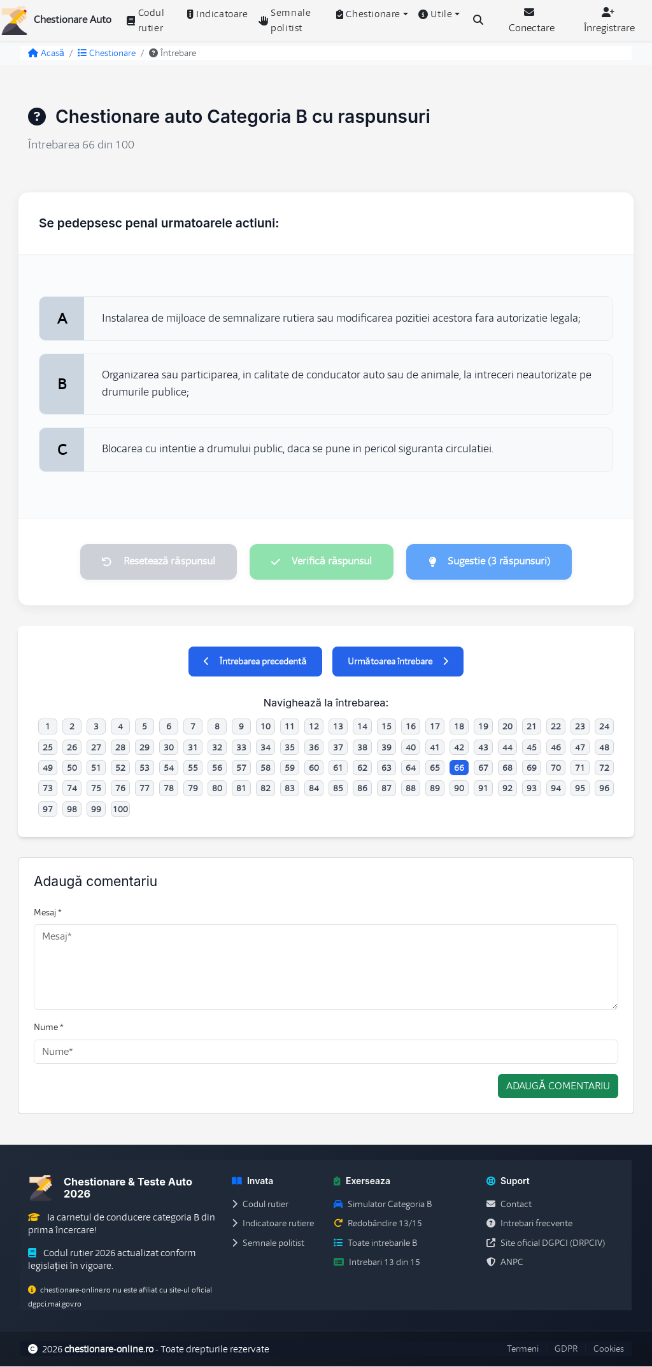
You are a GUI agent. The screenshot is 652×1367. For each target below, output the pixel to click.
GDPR (566, 1350)
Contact (509, 1204)
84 (314, 789)
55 (193, 768)
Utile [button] (435, 14)
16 (411, 727)
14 (362, 727)
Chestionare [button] (368, 14)
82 (265, 789)
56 (217, 768)
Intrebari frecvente (529, 1223)
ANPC (504, 1262)
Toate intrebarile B (375, 1243)
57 (241, 768)
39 (386, 748)
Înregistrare (609, 20)
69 (532, 768)
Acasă (46, 53)
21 (532, 727)
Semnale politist (285, 20)
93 (532, 789)
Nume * (49, 1027)
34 (265, 748)
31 (193, 748)
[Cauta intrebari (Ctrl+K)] (478, 20)
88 (411, 789)
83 (290, 789)
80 (217, 789)
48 (604, 748)
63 (386, 768)
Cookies (608, 1350)
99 (96, 809)
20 (507, 727)
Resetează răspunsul (156, 561)
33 (241, 748)
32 (217, 748)
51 (96, 768)
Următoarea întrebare (398, 662)
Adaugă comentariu (558, 1086)
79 (193, 789)
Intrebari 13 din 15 (377, 1262)
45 (532, 748)
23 (580, 727)
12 (314, 727)
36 (314, 748)
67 (483, 768)
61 (338, 768)
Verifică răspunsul (321, 561)
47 (580, 748)
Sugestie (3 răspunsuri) (491, 561)
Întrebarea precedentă (255, 662)
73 (48, 789)
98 (72, 809)
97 (48, 809)
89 (435, 789)
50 (72, 768)
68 (507, 768)
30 (169, 748)
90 (459, 789)
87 (386, 789)
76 (120, 789)
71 (580, 768)
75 (96, 789)
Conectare (532, 20)
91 (483, 789)
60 (314, 768)
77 (144, 789)
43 (483, 748)
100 (120, 809)
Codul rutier (146, 20)
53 (144, 768)
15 (386, 727)
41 (435, 748)
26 (72, 748)
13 (338, 727)
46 (556, 748)
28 (120, 748)
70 (556, 768)
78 (169, 789)
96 (604, 789)
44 (507, 748)
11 (290, 727)
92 (507, 789)
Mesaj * (48, 913)
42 (459, 748)
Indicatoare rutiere (273, 1223)
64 (411, 768)
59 (290, 768)
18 (459, 727)
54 (169, 768)
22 (556, 727)
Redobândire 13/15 (378, 1223)
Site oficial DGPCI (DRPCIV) (545, 1243)
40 (411, 748)
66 (459, 768)
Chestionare (107, 53)
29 (144, 748)
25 (48, 748)
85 (338, 789)
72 (604, 768)
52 (120, 768)
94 (556, 789)
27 (96, 748)
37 (338, 748)
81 (241, 789)
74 (72, 789)
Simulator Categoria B (383, 1204)
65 (435, 768)
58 (265, 768)
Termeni (523, 1350)
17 (435, 727)
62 (362, 768)
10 (265, 727)
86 (362, 789)
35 (290, 748)
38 (362, 748)
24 (604, 727)
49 (48, 768)
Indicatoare (217, 14)
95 (580, 789)
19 (483, 727)
